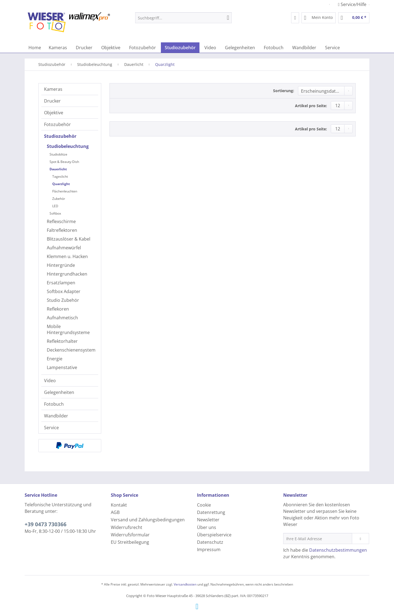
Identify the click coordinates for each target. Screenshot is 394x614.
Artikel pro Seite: (311, 105)
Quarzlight (61, 184)
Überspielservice (214, 535)
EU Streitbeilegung (130, 542)
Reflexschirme (61, 221)
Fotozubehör (57, 124)
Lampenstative (62, 367)
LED (55, 206)
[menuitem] (183, 20)
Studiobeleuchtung (68, 146)
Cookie (204, 505)
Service (51, 428)
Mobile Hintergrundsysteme (68, 329)
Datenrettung (211, 512)
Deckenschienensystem (71, 350)
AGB (115, 512)
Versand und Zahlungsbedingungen (148, 520)
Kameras (53, 89)
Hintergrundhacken (67, 274)
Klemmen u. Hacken (67, 256)
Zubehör (58, 198)
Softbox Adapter (63, 291)
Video (50, 381)
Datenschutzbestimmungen (338, 550)
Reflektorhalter (62, 341)
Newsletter (208, 520)
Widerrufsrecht (126, 527)
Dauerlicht (58, 169)
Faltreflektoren (62, 230)
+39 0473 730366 (45, 524)
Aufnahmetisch (62, 318)
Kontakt (119, 505)
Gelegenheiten (59, 392)
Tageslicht (60, 176)
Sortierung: (283, 90)
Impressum (209, 549)
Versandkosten (185, 584)
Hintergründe (61, 265)
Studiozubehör (60, 136)
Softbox (55, 213)
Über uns (206, 527)
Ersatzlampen (61, 283)
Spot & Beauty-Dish (64, 161)
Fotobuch (54, 404)
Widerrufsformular (130, 535)
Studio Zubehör (63, 300)
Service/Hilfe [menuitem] (352, 4)
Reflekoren (58, 309)
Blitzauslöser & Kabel (68, 239)
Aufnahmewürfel (64, 248)
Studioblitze (58, 154)
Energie (54, 359)
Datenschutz (210, 542)
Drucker (52, 101)
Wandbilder (56, 416)
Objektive (53, 113)
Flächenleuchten (64, 191)
